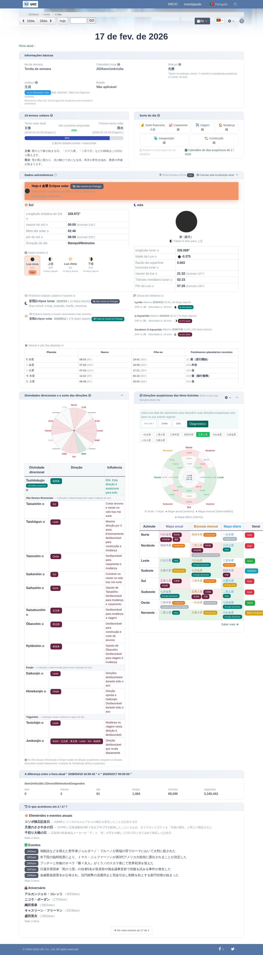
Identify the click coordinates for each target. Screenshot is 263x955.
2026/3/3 (61, 301)
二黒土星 (160, 434)
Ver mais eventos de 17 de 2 (131, 930)
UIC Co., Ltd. (48, 949)
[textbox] (219, 20)
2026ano (33, 14)
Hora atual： (28, 46)
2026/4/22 (158, 302)
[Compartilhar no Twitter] (233, 949)
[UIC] (30, 4)
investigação (192, 4)
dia (200, 21)
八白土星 (146, 440)
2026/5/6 (164, 316)
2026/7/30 (177, 329)
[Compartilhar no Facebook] (220, 949)
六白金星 (217, 434)
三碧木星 (174, 434)
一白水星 (146, 434)
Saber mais (229, 624)
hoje (63, 21)
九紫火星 (160, 440)
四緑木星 (189, 434)
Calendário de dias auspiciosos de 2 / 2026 (209, 152)
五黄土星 (203, 434)
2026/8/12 (60, 318)
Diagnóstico (198, 424)
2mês (47, 14)
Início (173, 4)
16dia (28, 21)
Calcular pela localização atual (215, 174)
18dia (46, 21)
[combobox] (220, 20)
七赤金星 (231, 434)
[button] (235, 4)
